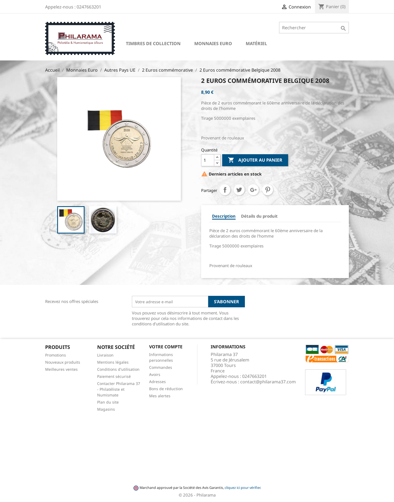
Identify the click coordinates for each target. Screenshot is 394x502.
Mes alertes (159, 395)
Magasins (106, 409)
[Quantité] (207, 160)
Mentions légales (113, 362)
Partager (224, 189)
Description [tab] (224, 216)
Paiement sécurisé (114, 376)
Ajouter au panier (255, 160)
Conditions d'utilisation (118, 369)
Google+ (253, 189)
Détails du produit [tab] (259, 216)
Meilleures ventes (61, 369)
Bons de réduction (166, 388)
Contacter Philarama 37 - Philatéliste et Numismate (118, 389)
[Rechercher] (314, 27)
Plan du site (108, 402)
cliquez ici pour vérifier (242, 487)
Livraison (105, 355)
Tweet (239, 189)
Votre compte (165, 347)
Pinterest (267, 189)
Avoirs (154, 374)
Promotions (55, 355)
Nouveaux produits (62, 362)
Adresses (157, 381)
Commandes (160, 367)
